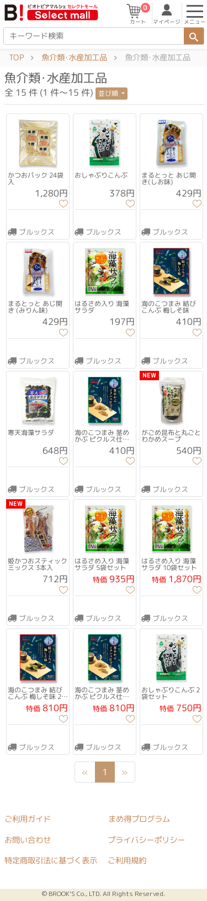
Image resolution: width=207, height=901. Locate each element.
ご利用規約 (127, 860)
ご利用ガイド (27, 818)
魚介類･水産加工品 (74, 57)
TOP (16, 57)
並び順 (109, 93)
